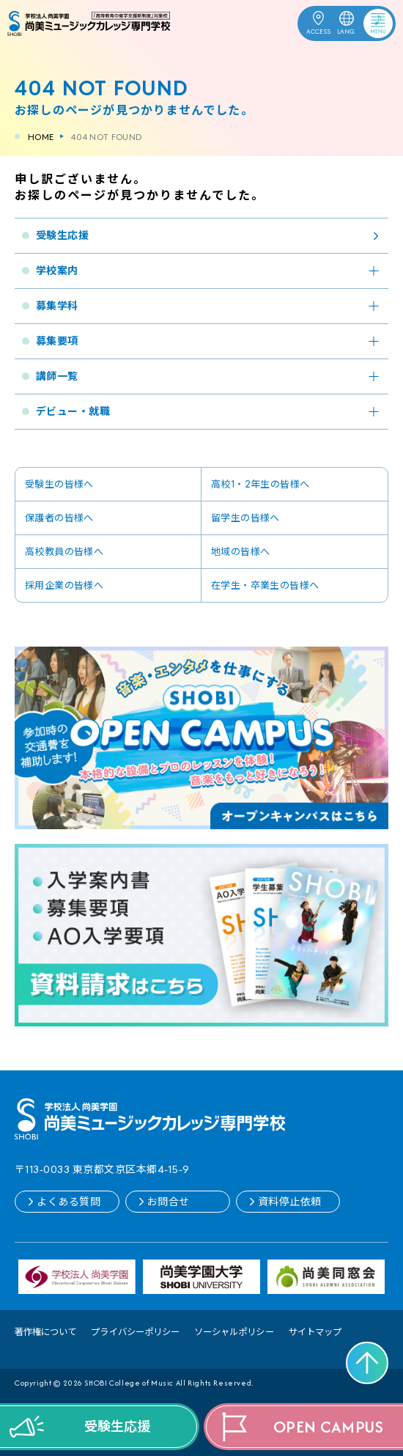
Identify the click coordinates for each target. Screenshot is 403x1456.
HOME (40, 136)
